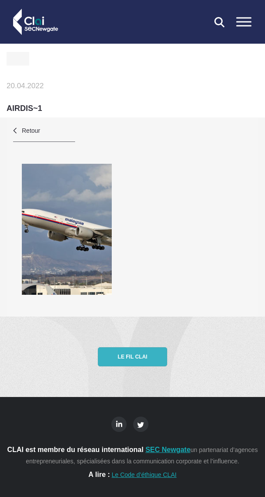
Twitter (140, 424)
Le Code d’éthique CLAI (144, 474)
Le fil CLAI (133, 357)
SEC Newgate (167, 449)
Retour (31, 130)
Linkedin (119, 424)
